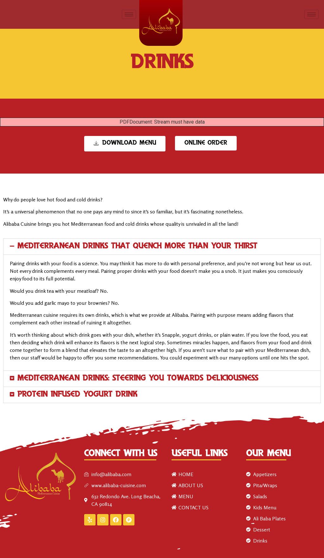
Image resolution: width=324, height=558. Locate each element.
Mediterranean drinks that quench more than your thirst (137, 246)
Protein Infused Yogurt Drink (77, 395)
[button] (162, 246)
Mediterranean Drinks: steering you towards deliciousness (137, 379)
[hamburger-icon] (129, 14)
